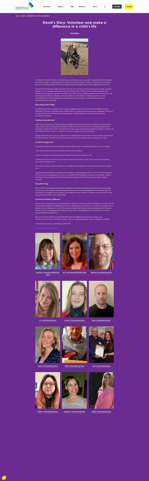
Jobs (72, 7)
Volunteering (31, 16)
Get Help (117, 6)
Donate (129, 6)
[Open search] (105, 7)
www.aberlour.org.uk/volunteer (46, 228)
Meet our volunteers (42, 16)
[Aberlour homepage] (25, 6)
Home (18, 16)
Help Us (23, 16)
